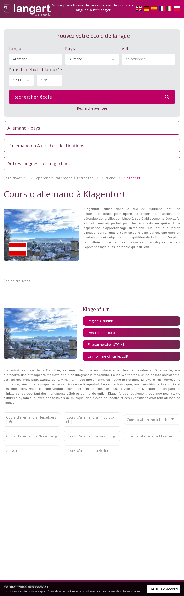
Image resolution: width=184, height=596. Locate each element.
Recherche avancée (92, 100)
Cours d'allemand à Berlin (87, 432)
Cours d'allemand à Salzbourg (90, 418)
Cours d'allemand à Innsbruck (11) (90, 401)
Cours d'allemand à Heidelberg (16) (31, 401)
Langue (16, 41)
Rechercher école (92, 89)
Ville (126, 41)
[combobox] (35, 51)
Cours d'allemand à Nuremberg (31, 418)
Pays (70, 41)
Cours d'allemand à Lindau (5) (150, 401)
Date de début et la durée (35, 62)
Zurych (11, 432)
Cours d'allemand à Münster (149, 418)
